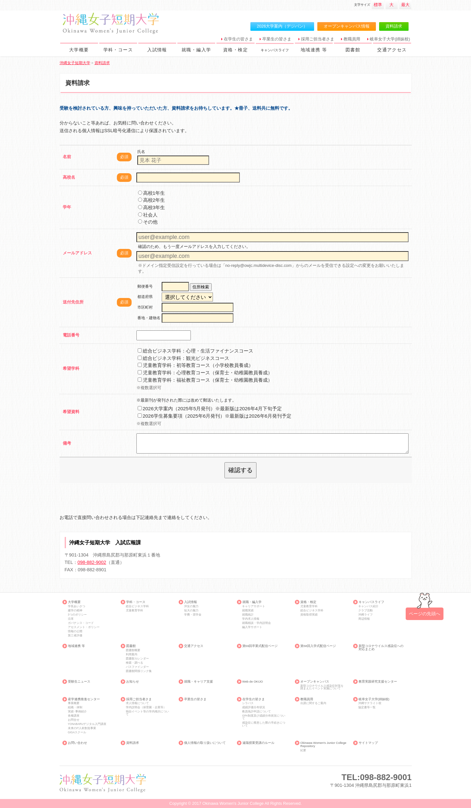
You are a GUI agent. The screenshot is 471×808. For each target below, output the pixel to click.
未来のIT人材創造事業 (82, 728)
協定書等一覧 (367, 707)
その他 (148, 222)
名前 (67, 156)
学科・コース (118, 49)
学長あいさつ (76, 606)
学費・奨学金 (192, 614)
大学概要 (79, 49)
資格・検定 (235, 49)
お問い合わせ (77, 742)
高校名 (69, 177)
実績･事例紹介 (77, 711)
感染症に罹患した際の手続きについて (263, 724)
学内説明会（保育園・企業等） (146, 707)
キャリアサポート (253, 606)
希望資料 (71, 411)
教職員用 (352, 39)
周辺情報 (364, 618)
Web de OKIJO (252, 681)
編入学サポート (252, 627)
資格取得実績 (309, 614)
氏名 (141, 152)
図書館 (352, 49)
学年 (67, 207)
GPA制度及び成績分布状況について (263, 717)
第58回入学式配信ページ (318, 646)
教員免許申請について (256, 711)
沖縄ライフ (365, 614)
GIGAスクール (77, 732)
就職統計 (248, 614)
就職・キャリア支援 (198, 681)
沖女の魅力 (191, 606)
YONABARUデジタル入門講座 (87, 724)
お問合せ (73, 720)
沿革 (71, 618)
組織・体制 (75, 707)
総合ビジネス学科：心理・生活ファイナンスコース (195, 350)
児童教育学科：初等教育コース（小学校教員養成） (195, 365)
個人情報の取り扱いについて (205, 742)
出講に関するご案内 (313, 703)
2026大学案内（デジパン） (282, 26)
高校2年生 (151, 200)
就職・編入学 (196, 49)
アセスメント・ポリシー (84, 627)
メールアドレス (77, 253)
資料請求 (394, 26)
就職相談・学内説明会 (256, 623)
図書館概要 (133, 650)
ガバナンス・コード (81, 623)
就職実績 (248, 610)
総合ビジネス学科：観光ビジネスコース (183, 358)
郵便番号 (145, 286)
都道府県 (145, 297)
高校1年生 (151, 193)
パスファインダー (137, 667)
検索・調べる (134, 662)
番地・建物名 (148, 318)
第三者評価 (75, 635)
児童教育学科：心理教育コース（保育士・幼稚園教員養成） (205, 372)
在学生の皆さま (238, 39)
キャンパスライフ (276, 49)
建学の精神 (75, 610)
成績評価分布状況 (253, 707)
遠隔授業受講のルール (258, 742)
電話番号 (71, 335)
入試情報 (157, 49)
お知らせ (132, 681)
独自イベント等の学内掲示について (147, 713)
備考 (67, 443)
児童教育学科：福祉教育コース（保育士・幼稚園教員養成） (205, 380)
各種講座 (73, 715)
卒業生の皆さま (276, 39)
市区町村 (145, 307)
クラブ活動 (365, 610)
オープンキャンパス (314, 681)
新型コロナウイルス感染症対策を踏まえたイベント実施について (322, 687)
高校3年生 (151, 207)
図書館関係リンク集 (139, 671)
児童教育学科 (134, 610)
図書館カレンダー (137, 658)
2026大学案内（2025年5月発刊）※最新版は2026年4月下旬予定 (210, 408)
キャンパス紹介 (368, 606)
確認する (240, 470)
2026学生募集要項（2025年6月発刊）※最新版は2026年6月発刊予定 (215, 416)
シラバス (248, 703)
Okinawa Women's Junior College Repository (323, 744)
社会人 (148, 214)
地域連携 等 (314, 49)
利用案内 (131, 654)
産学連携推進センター (84, 699)
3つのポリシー (77, 614)
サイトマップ (368, 742)
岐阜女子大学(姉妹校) (390, 39)
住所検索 (200, 287)
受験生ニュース (79, 681)
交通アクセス (392, 49)
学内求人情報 (250, 618)
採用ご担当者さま (317, 39)
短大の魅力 (191, 610)
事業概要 (73, 703)
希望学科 (71, 368)
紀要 (303, 750)
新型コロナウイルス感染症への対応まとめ (381, 647)
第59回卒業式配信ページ (260, 646)
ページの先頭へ (424, 613)
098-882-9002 (91, 562)
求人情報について (137, 703)
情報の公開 (75, 631)
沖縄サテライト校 (369, 703)
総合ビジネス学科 (137, 606)
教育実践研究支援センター (378, 681)
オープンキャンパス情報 (346, 26)
